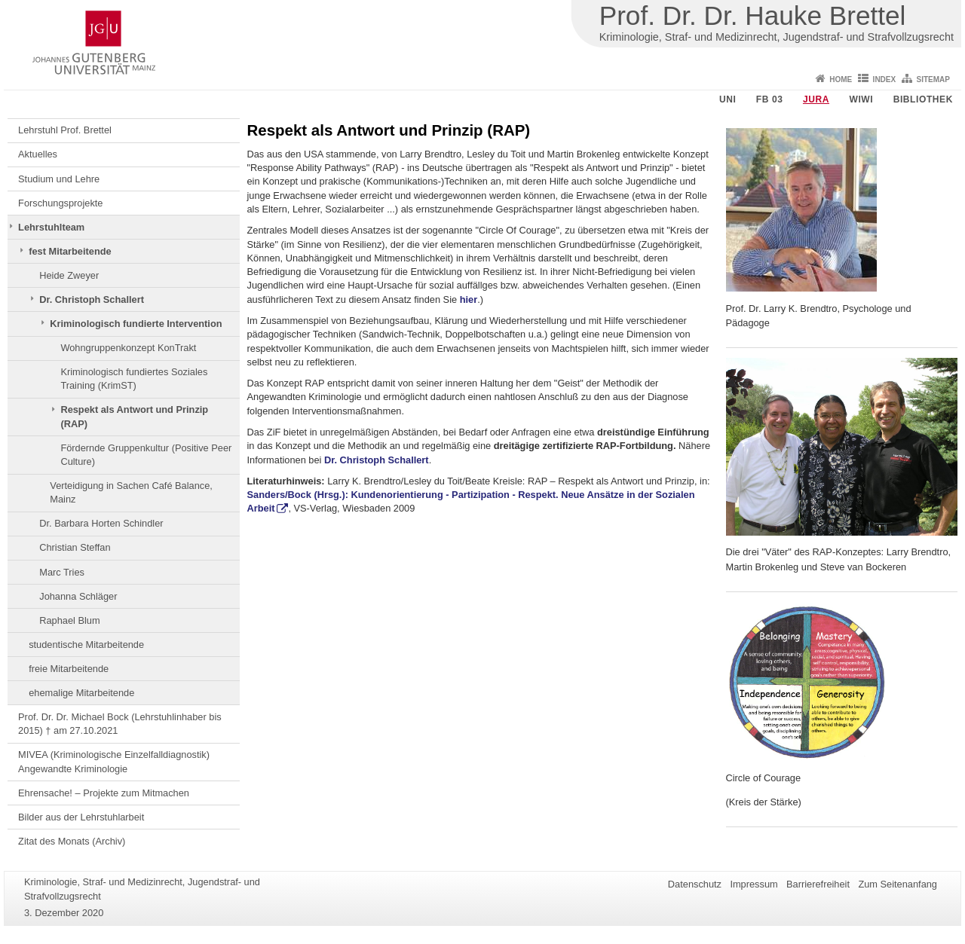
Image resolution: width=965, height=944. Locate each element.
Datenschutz (694, 884)
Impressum (753, 884)
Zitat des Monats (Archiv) (71, 841)
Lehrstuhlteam (51, 227)
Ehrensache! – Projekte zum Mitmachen (103, 793)
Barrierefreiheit (818, 884)
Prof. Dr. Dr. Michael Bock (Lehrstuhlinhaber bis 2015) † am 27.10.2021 (120, 723)
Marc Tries (61, 572)
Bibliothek (923, 99)
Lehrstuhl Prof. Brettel (65, 130)
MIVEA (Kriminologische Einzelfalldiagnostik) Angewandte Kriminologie (114, 761)
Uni (727, 99)
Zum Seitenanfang (897, 884)
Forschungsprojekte (60, 203)
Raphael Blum (69, 620)
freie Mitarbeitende (69, 668)
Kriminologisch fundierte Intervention (136, 323)
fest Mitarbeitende (70, 251)
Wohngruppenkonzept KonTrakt (128, 347)
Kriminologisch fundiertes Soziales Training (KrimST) (133, 378)
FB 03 (769, 99)
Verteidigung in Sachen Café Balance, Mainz (131, 492)
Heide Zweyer (69, 275)
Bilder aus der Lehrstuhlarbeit (81, 817)
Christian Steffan (74, 547)
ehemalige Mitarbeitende (81, 692)
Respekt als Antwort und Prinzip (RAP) (134, 416)
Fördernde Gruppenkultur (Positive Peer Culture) (145, 454)
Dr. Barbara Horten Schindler (101, 523)
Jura (816, 99)
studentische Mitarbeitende (86, 644)
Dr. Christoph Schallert (91, 299)
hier (468, 299)
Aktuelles (37, 154)
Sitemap (933, 79)
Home (840, 79)
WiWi (861, 99)
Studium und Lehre (59, 179)
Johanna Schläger (78, 596)
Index (884, 79)
